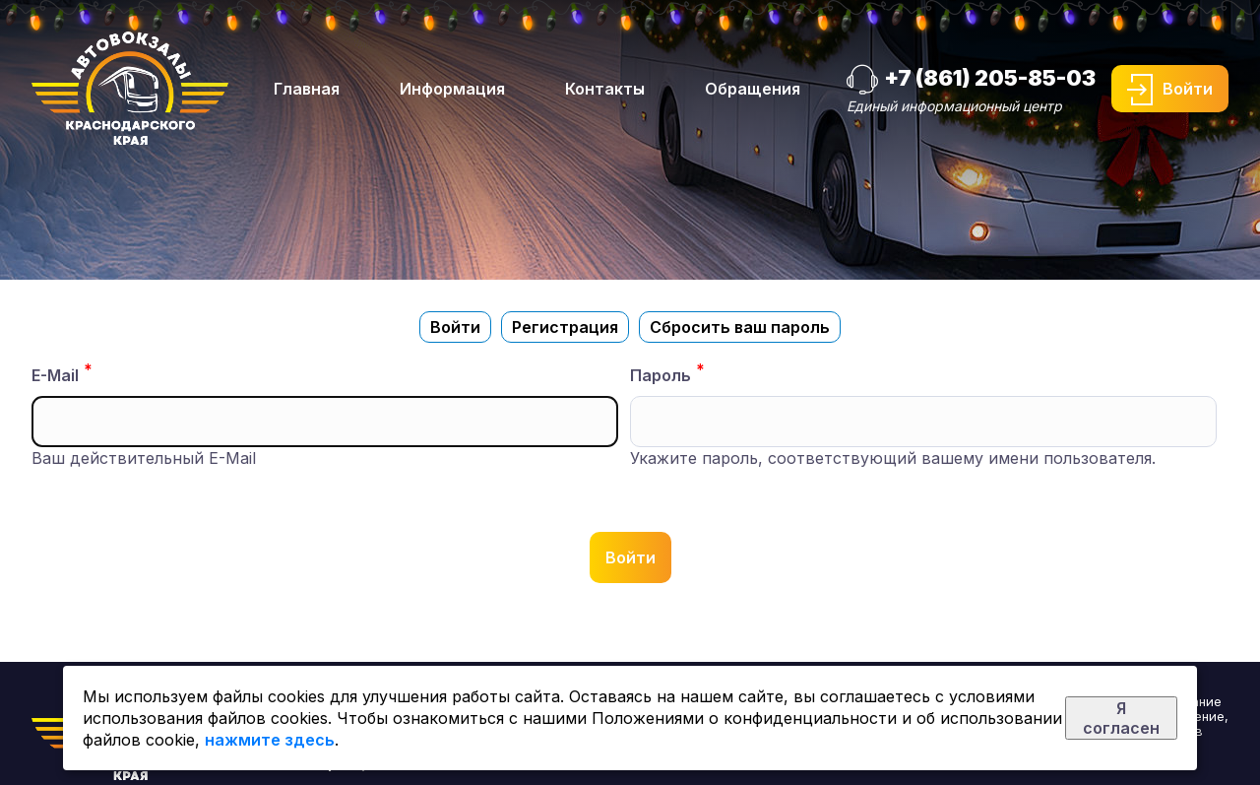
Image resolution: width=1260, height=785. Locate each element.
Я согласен (1121, 718)
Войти (1188, 88)
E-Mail (55, 375)
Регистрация (565, 327)
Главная (307, 88)
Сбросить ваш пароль (740, 327)
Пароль (660, 375)
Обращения (752, 88)
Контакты (605, 88)
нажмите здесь (270, 740)
